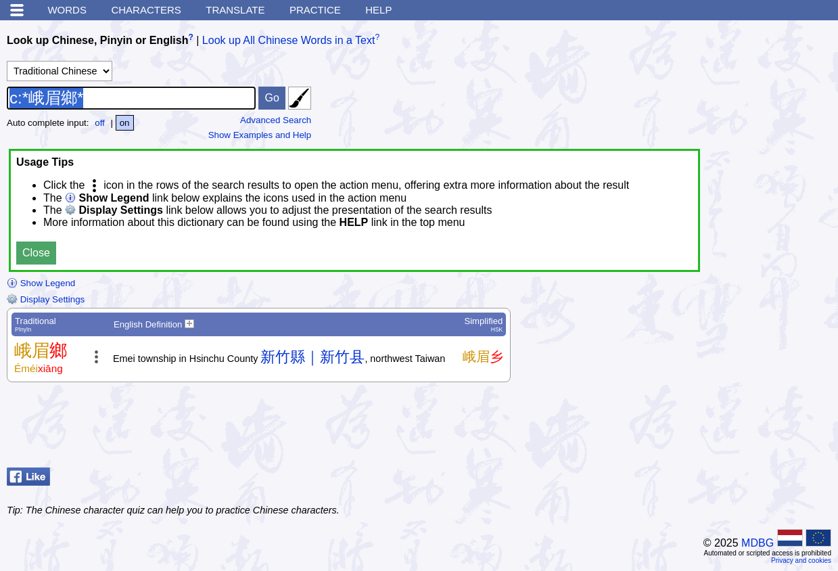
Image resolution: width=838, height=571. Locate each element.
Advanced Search (275, 120)
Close (36, 252)
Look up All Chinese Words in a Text (288, 40)
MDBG (757, 543)
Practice (315, 10)
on (125, 123)
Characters (146, 10)
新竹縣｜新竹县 (312, 356)
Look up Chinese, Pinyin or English (97, 40)
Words (67, 10)
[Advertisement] (723, 428)
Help (378, 10)
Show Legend (41, 283)
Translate (235, 10)
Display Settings (46, 299)
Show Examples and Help (260, 135)
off (100, 123)
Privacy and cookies (801, 560)
